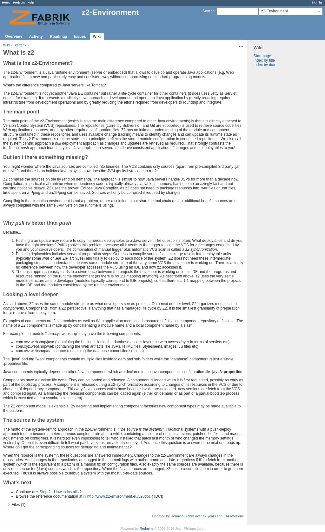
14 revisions (234, 516)
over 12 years (205, 516)
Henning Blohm (182, 516)
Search (208, 11)
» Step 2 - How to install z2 (59, 492)
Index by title (264, 60)
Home (6, 2)
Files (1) (18, 504)
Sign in (317, 2)
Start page (262, 56)
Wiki (97, 36)
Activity (36, 36)
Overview (13, 36)
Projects (19, 2)
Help (31, 2)
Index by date (265, 65)
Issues (80, 36)
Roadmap (58, 36)
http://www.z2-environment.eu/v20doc (119, 496)
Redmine (146, 528)
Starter (18, 45)
